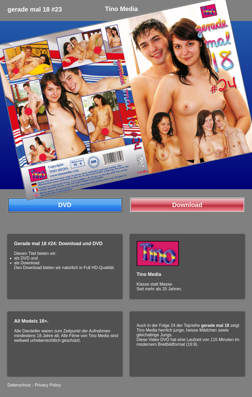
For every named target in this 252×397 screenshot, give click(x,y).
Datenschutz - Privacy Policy (34, 385)
